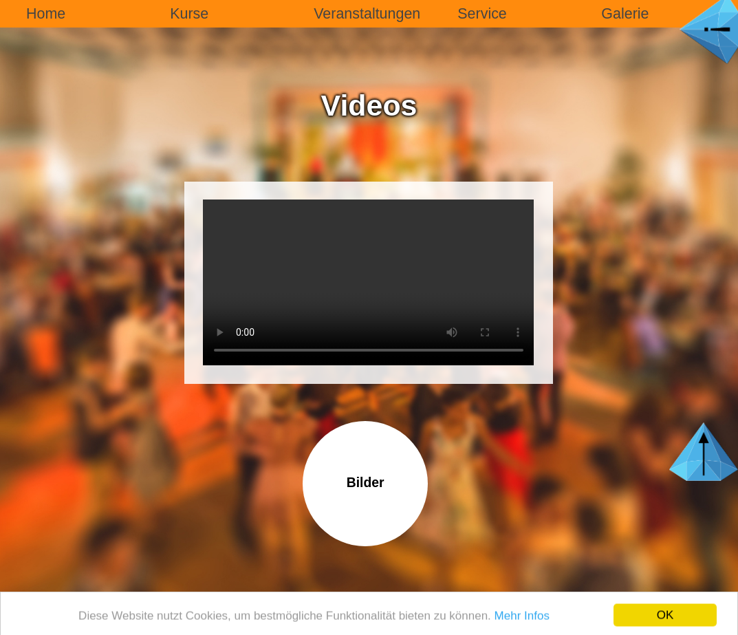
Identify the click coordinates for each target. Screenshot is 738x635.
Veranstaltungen (367, 14)
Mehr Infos (522, 619)
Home (45, 14)
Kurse (189, 14)
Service (482, 14)
